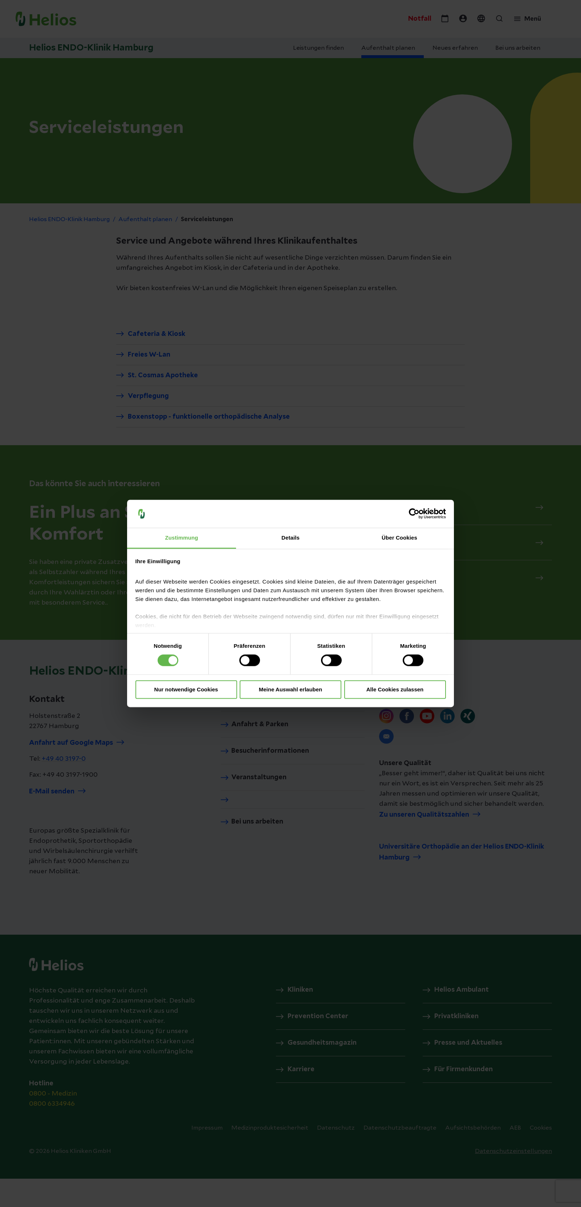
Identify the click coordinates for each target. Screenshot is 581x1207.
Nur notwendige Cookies (186, 689)
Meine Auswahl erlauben (290, 689)
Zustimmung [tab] (181, 538)
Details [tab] (290, 538)
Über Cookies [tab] (399, 538)
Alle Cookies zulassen (395, 689)
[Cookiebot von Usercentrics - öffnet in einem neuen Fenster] (414, 513)
